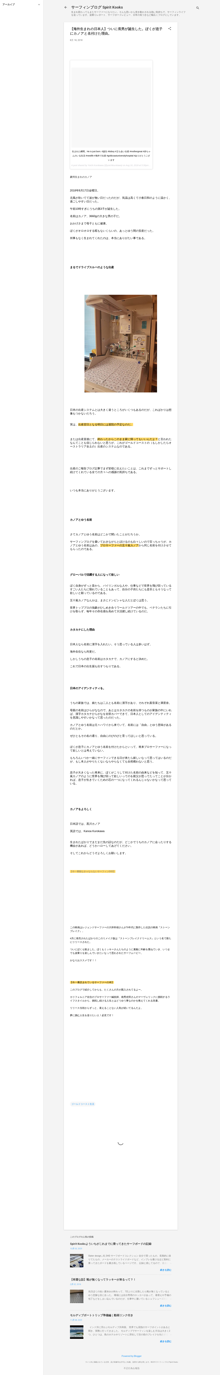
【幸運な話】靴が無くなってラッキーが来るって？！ (103, 1279)
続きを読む (166, 1270)
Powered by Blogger (132, 1356)
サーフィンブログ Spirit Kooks (97, 7)
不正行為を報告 (132, 1368)
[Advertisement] (190, 68)
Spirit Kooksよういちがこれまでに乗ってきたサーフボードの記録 (110, 1243)
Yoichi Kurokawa (96, 165)
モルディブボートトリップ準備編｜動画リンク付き (101, 1315)
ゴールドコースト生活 (82, 1104)
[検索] (198, 8)
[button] (170, 29)
